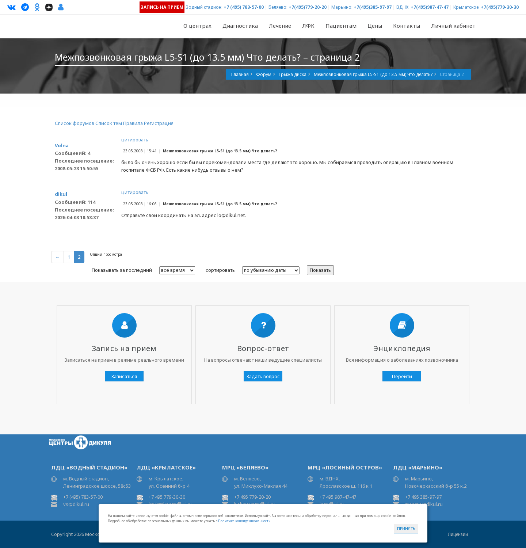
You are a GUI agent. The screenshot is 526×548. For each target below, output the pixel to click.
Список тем (108, 123)
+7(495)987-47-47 (430, 7)
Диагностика (240, 25)
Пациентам (341, 25)
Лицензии (458, 534)
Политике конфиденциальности (244, 520)
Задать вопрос (263, 376)
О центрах (197, 25)
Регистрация (159, 123)
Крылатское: (466, 7)
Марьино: (341, 7)
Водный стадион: (204, 7)
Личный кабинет (453, 25)
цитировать (134, 139)
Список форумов (74, 123)
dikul (61, 194)
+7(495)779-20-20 (308, 7)
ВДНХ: (402, 7)
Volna (62, 145)
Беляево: (277, 7)
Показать (320, 270)
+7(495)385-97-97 (373, 7)
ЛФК (308, 25)
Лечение (280, 25)
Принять (406, 528)
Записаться (124, 376)
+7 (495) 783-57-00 (244, 7)
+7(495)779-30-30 (500, 7)
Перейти (402, 376)
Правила (133, 123)
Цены (374, 25)
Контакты (406, 25)
